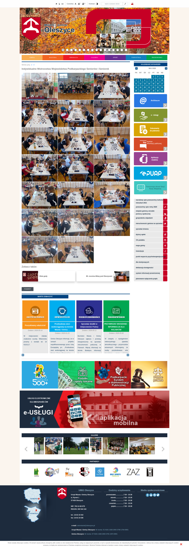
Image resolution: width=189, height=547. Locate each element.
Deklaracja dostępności (144, 268)
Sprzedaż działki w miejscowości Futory (89, 325)
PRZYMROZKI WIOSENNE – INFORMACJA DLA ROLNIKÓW (116, 327)
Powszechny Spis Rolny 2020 (146, 207)
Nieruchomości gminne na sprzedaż (149, 223)
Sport (115, 57)
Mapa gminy (140, 245)
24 (162, 87)
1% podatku (140, 240)
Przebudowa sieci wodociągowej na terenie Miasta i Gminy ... (62, 327)
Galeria (94, 57)
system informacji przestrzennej (148, 273)
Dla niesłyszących (142, 262)
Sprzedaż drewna (142, 229)
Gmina (32, 57)
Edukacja (74, 57)
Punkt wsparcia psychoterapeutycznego (151, 257)
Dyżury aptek (140, 234)
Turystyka (136, 57)
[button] (181, 544)
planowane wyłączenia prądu (147, 279)
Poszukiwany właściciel (35, 325)
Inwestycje (62, 317)
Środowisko (157, 57)
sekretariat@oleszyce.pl (86, 525)
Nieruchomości (89, 317)
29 (153, 91)
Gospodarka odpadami (144, 218)
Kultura (53, 57)
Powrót (27, 289)
